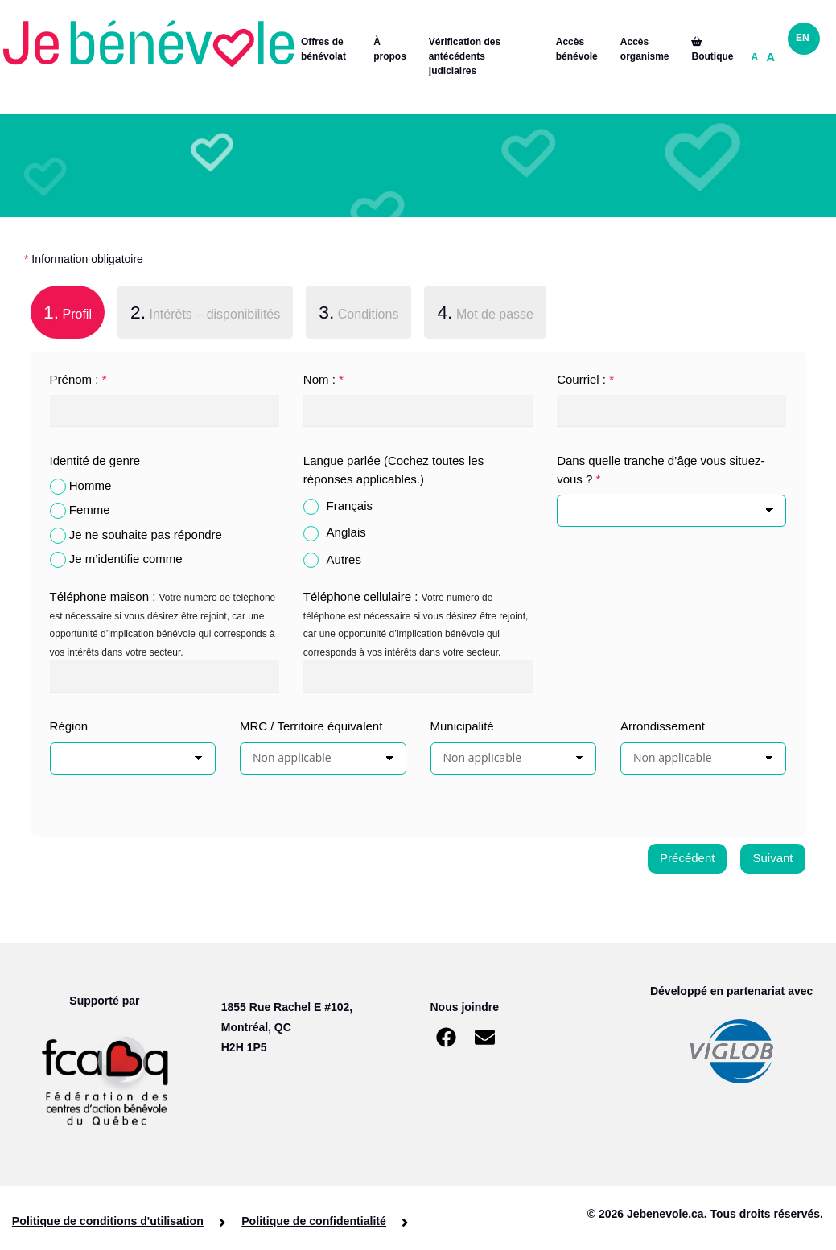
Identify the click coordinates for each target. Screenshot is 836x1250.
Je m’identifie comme (126, 558)
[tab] (67, 315)
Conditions (358, 312)
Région (69, 726)
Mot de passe (485, 312)
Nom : (323, 379)
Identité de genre (95, 460)
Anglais (346, 532)
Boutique (712, 49)
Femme (89, 509)
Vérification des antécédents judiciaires (464, 56)
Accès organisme (644, 49)
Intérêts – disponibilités (205, 312)
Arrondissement (662, 726)
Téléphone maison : (103, 596)
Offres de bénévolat (323, 49)
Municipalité (462, 726)
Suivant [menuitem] (772, 858)
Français (350, 505)
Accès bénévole (577, 49)
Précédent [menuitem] (687, 858)
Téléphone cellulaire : (360, 596)
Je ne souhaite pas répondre (145, 534)
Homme (90, 485)
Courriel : (585, 379)
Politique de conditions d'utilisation (108, 1221)
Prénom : (78, 379)
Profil (61, 310)
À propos (389, 49)
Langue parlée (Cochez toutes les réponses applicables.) (393, 470)
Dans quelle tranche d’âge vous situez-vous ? (661, 470)
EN (802, 37)
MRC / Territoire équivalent (311, 726)
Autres (344, 559)
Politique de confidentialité (312, 1221)
